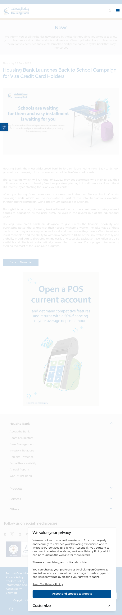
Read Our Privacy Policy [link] (48, 584)
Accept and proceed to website (72, 594)
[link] (4, 127)
